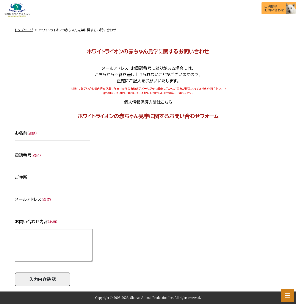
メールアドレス (33, 199)
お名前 (26, 133)
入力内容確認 (42, 279)
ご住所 (21, 177)
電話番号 (28, 155)
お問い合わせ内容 (36, 221)
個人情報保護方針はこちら (148, 102)
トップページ (24, 30)
